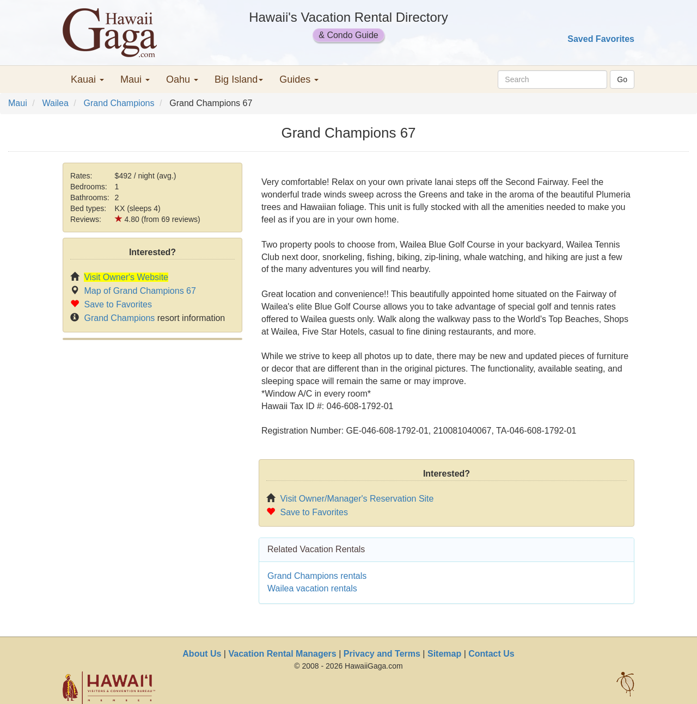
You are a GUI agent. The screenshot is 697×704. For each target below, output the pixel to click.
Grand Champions (119, 103)
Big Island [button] (239, 79)
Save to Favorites (118, 304)
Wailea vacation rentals (312, 588)
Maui (17, 103)
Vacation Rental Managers (282, 653)
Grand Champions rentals (316, 576)
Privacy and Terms (382, 653)
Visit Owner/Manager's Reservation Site (356, 498)
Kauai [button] (87, 79)
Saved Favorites (600, 39)
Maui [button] (135, 79)
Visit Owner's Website (126, 277)
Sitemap (444, 653)
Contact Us (491, 653)
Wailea (55, 103)
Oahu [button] (182, 79)
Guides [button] (299, 79)
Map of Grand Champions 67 (139, 290)
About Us (201, 653)
